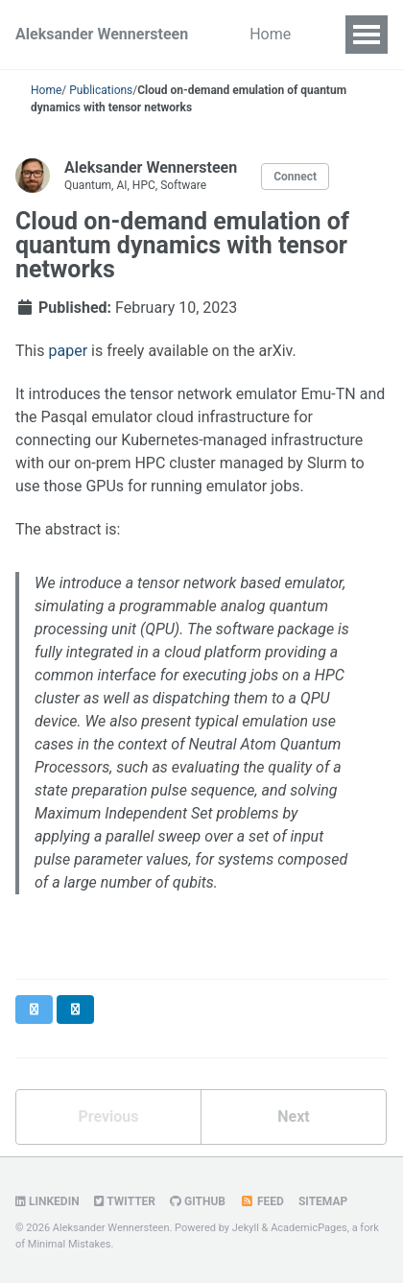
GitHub (197, 1201)
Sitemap (322, 1201)
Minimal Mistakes (69, 1244)
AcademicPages (309, 1228)
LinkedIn (47, 1201)
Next (293, 1116)
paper (67, 351)
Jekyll (245, 1228)
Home (270, 34)
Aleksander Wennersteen (101, 34)
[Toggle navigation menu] (366, 34)
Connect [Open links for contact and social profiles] (295, 176)
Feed (262, 1201)
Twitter (124, 1201)
